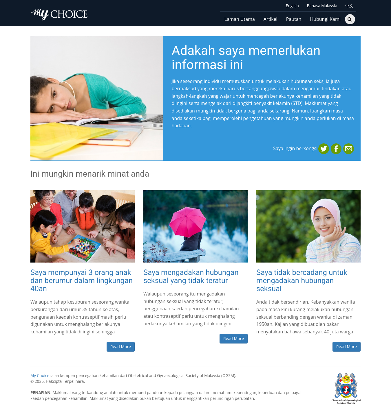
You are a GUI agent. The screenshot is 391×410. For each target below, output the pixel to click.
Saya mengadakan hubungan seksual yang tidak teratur (191, 276)
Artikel (270, 19)
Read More (120, 346)
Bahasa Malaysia (321, 5)
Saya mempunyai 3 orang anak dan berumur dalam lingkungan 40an (81, 280)
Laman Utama (239, 19)
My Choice (39, 375)
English (292, 5)
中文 (348, 5)
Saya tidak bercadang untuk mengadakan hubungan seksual (301, 280)
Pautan (294, 19)
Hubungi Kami (325, 19)
